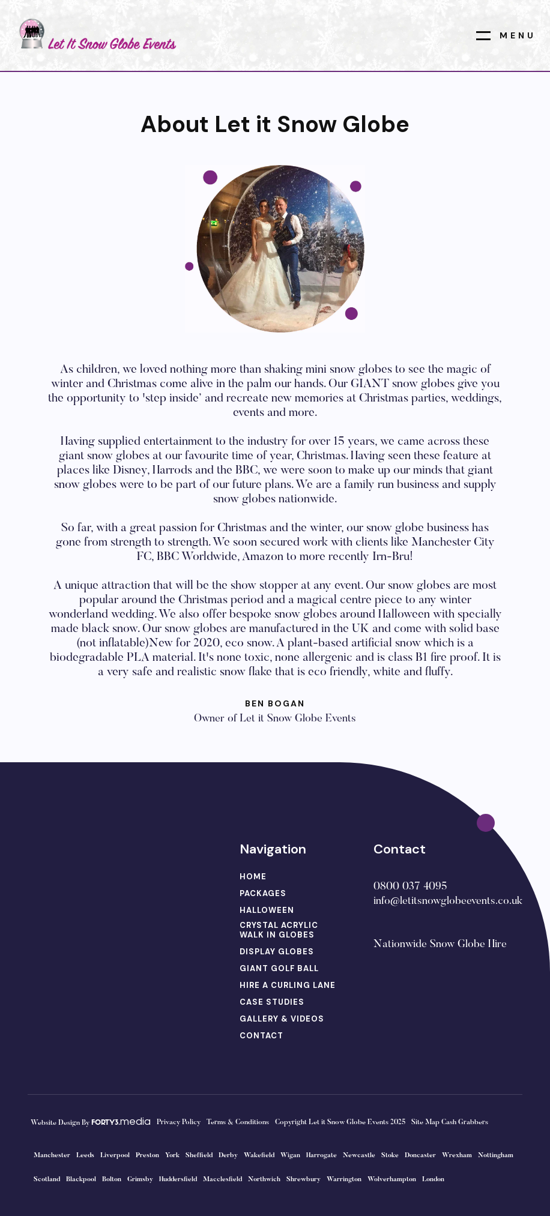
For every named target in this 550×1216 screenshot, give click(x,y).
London (433, 1179)
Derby (228, 1155)
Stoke (390, 1155)
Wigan (290, 1155)
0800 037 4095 (410, 887)
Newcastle (359, 1155)
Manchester (52, 1155)
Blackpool (81, 1179)
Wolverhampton (391, 1179)
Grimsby (140, 1179)
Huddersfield (178, 1179)
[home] (95, 35)
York (172, 1155)
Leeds (85, 1155)
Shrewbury (303, 1179)
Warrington (344, 1179)
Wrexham (457, 1155)
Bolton (111, 1179)
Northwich (264, 1179)
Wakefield (259, 1155)
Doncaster (420, 1155)
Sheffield (199, 1155)
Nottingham (495, 1155)
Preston (147, 1155)
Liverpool (115, 1155)
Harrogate (321, 1155)
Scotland (47, 1179)
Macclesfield (222, 1179)
